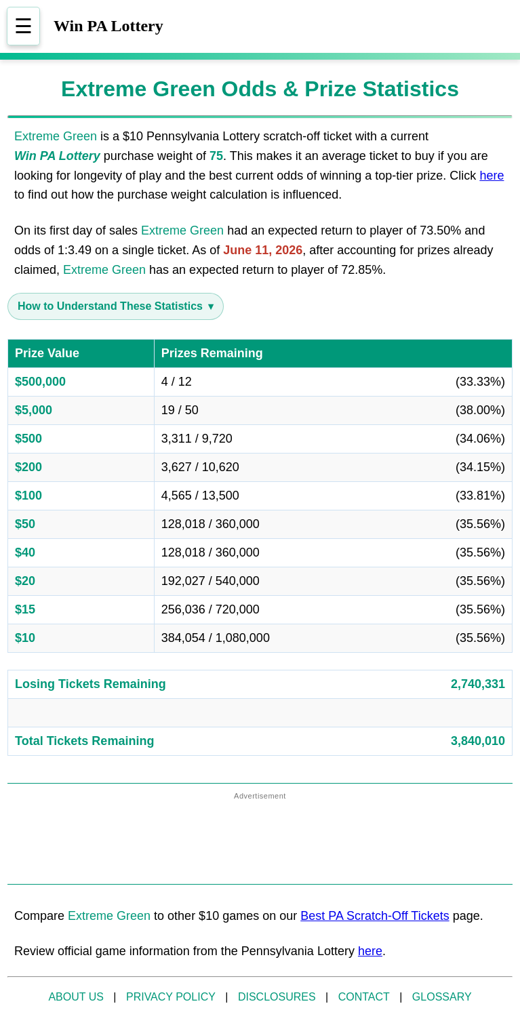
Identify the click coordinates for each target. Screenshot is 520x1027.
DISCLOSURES (277, 997)
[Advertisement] (260, 839)
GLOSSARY (442, 997)
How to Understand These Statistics (110, 306)
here (491, 175)
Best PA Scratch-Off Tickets (374, 916)
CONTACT (364, 997)
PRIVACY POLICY (171, 997)
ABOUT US (76, 997)
